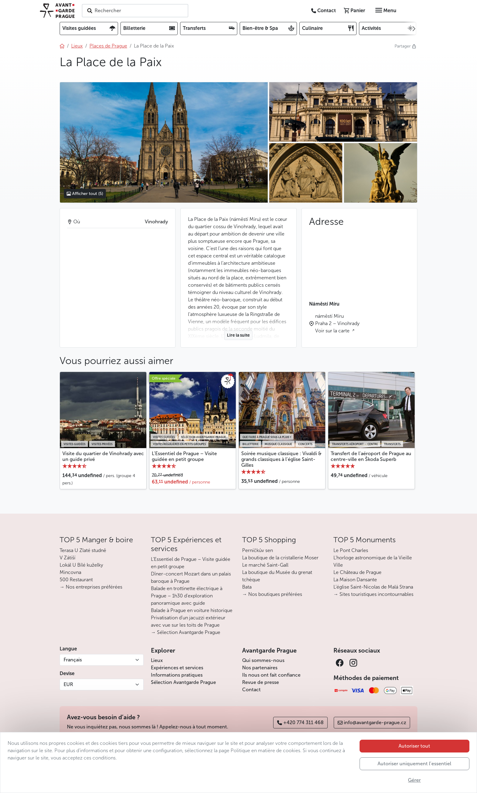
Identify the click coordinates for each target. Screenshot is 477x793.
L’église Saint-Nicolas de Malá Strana (373, 587)
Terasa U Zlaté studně (83, 550)
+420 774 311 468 (300, 722)
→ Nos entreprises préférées (91, 587)
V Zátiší (67, 558)
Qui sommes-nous (263, 660)
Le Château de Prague (357, 572)
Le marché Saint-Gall (265, 565)
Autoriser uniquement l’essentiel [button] (414, 763)
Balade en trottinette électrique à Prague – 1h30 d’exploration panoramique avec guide (186, 596)
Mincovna (70, 572)
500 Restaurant (76, 579)
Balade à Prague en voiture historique (191, 610)
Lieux (157, 660)
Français (73, 660)
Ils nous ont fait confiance (271, 675)
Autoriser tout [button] (414, 746)
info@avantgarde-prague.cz (372, 722)
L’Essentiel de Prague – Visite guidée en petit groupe (184, 456)
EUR (68, 684)
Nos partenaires (259, 668)
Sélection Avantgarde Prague (183, 682)
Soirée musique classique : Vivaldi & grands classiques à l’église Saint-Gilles (281, 459)
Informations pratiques (177, 675)
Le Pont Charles (350, 550)
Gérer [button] (414, 780)
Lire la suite (238, 335)
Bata (247, 587)
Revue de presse (260, 682)
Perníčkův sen (257, 550)
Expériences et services (177, 668)
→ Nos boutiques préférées (272, 594)
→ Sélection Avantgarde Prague (185, 632)
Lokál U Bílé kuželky (81, 565)
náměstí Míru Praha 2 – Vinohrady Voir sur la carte (337, 323)
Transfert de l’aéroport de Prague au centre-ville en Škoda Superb (371, 456)
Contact (251, 689)
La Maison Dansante (355, 579)
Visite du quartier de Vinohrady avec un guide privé (103, 456)
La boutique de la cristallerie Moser (280, 558)
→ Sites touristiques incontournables (373, 594)
